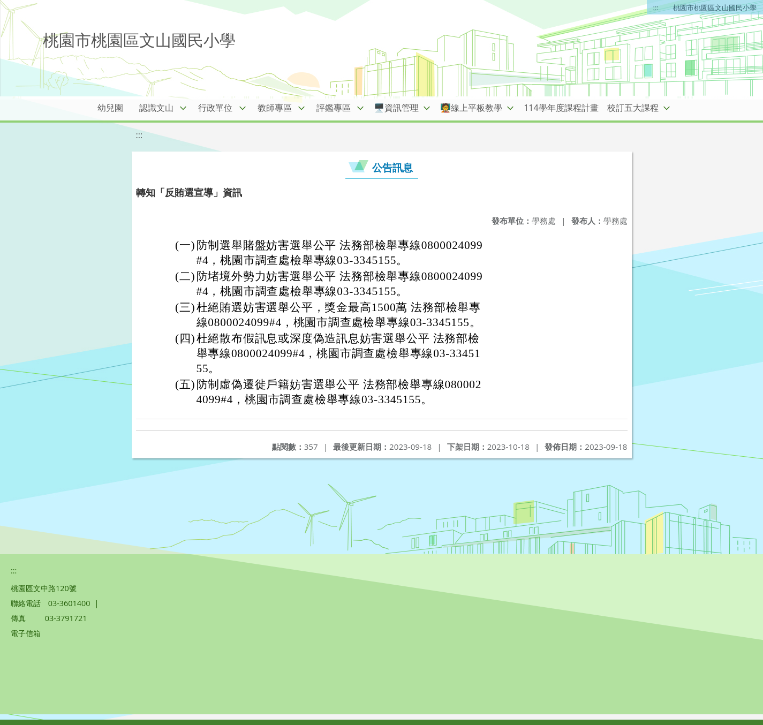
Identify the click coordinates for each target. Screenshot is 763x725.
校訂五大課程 (633, 108)
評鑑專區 (333, 108)
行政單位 (215, 108)
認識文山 (156, 108)
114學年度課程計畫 (561, 108)
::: (656, 7)
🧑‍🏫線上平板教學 (471, 108)
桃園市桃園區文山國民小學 (715, 7)
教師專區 (275, 108)
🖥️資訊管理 (396, 108)
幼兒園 (110, 108)
